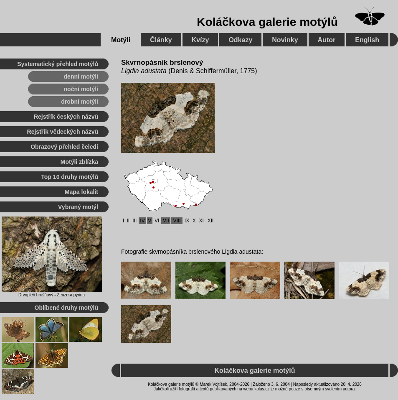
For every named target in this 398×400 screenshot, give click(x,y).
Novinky (285, 39)
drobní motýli (79, 101)
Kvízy (200, 39)
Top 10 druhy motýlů (69, 176)
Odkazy (240, 39)
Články (161, 39)
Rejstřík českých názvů (66, 116)
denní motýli (81, 76)
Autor (327, 39)
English (367, 39)
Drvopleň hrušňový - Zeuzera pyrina (51, 295)
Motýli (120, 39)
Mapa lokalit (81, 192)
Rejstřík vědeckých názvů (62, 131)
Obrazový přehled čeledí (64, 146)
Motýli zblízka (79, 161)
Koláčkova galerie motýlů (267, 21)
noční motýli (81, 89)
